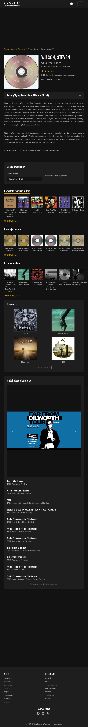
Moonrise (25, 362)
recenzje (7, 688)
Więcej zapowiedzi (44, 368)
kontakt (48, 698)
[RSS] (48, 713)
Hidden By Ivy (63, 333)
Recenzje (21, 49)
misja (47, 682)
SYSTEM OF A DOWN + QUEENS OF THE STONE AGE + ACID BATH (31, 509)
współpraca (49, 695)
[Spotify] (43, 713)
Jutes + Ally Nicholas (15, 481)
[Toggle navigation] (80, 3)
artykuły (7, 698)
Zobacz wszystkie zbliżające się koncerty (44, 584)
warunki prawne (51, 685)
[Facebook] (38, 713)
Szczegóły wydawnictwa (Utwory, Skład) (28, 95)
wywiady (7, 702)
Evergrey (25, 333)
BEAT (9, 500)
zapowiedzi (8, 685)
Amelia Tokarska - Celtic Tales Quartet (22, 519)
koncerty (7, 682)
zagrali (6, 692)
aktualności (8, 678)
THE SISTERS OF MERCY (16, 547)
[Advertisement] (44, 26)
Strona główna (9, 49)
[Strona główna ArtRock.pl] (12, 4)
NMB (63, 362)
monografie (8, 695)
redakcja (48, 678)
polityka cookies (51, 688)
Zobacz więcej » (11, 296)
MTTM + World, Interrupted (18, 490)
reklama (48, 692)
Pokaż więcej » (10, 221)
